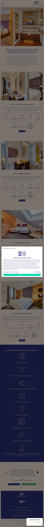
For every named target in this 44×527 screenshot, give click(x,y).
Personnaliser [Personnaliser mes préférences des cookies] (37, 272)
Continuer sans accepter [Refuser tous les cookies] (9, 248)
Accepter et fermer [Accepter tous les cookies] (22, 274)
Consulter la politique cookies (10, 272)
